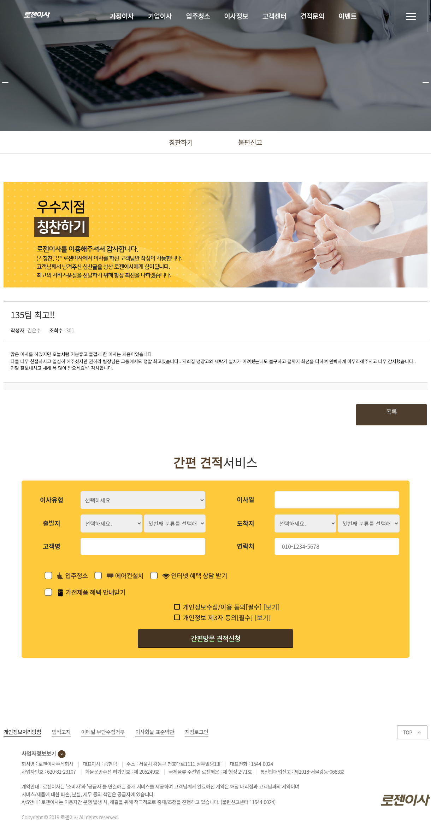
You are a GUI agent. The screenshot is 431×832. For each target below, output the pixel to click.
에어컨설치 (125, 575)
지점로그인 (196, 731)
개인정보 (22, 731)
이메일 (103, 731)
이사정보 (236, 16)
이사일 (245, 499)
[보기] (272, 606)
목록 (391, 411)
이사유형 (51, 499)
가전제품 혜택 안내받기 (91, 592)
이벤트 (347, 16)
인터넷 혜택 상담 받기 (195, 575)
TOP (412, 732)
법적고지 (61, 731)
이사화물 (154, 731)
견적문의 (312, 16)
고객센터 (274, 16)
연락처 (245, 546)
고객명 (51, 546)
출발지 (51, 523)
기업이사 (160, 16)
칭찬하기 (181, 142)
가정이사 (122, 16)
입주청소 (198, 16)
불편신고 (250, 142)
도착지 (245, 523)
